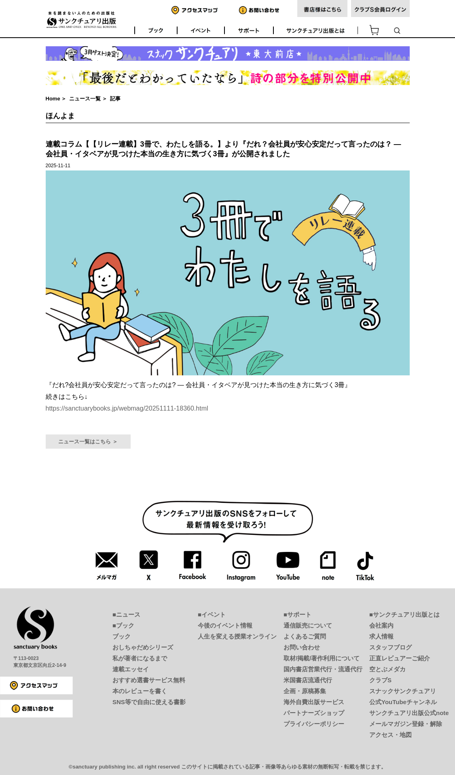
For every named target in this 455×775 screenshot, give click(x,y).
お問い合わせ (302, 647)
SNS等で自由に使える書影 (149, 701)
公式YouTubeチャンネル (403, 701)
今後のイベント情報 (225, 625)
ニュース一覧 (85, 99)
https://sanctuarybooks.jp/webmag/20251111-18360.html (127, 408)
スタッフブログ (390, 647)
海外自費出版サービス (314, 701)
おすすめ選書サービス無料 (148, 680)
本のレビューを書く (139, 691)
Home (53, 99)
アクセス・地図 (390, 734)
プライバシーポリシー (314, 723)
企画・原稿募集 (305, 691)
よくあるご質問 (305, 636)
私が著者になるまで (139, 658)
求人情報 (381, 636)
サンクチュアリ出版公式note (409, 712)
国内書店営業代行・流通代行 (323, 669)
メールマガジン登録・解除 (405, 723)
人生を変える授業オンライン (237, 636)
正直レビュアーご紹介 (399, 658)
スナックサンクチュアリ (402, 691)
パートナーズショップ (314, 712)
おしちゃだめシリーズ (142, 647)
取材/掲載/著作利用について (322, 658)
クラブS (380, 680)
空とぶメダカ (387, 669)
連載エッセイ (130, 669)
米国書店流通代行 (308, 680)
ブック (121, 636)
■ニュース (126, 614)
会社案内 (381, 625)
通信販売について (308, 625)
